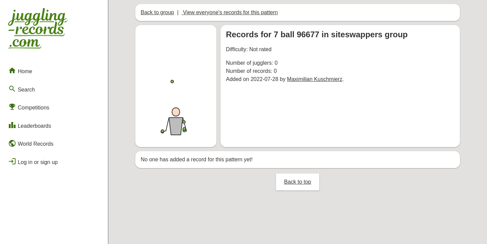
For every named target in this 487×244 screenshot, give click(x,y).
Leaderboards (29, 125)
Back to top (297, 182)
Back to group (157, 12)
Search (21, 89)
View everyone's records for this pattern (230, 12)
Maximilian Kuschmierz (315, 79)
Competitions (28, 107)
